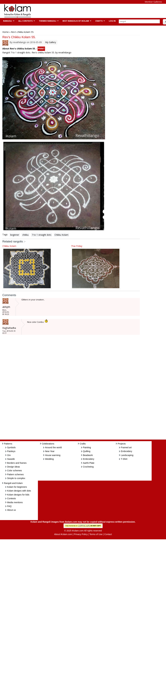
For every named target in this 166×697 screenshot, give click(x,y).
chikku (25, 234)
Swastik (11, 459)
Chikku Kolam (61, 234)
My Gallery (50, 42)
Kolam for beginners (17, 487)
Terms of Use (95, 534)
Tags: (5, 234)
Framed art (126, 447)
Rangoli (7, 21)
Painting (87, 447)
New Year (49, 451)
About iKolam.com (63, 534)
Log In (112, 21)
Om (9, 455)
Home (5, 31)
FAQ (9, 506)
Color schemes (14, 470)
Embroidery (88, 459)
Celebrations (48, 443)
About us (11, 510)
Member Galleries (153, 1)
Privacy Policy (81, 534)
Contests (11, 498)
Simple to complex (16, 478)
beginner (14, 234)
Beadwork (88, 455)
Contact (108, 534)
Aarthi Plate (88, 463)
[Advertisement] (92, 11)
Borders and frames (17, 463)
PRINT (41, 48)
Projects (122, 443)
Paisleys (11, 451)
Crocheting (88, 466)
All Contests (25, 21)
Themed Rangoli (47, 21)
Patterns (8, 443)
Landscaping (127, 455)
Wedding (49, 459)
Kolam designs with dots (19, 490)
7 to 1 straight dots (41, 234)
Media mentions (15, 502)
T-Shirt (124, 459)
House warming (52, 455)
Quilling (86, 451)
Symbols (11, 447)
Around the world (53, 447)
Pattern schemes (15, 474)
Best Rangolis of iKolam (75, 21)
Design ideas (13, 466)
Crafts (98, 21)
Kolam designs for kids (18, 494)
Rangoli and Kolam (13, 483)
